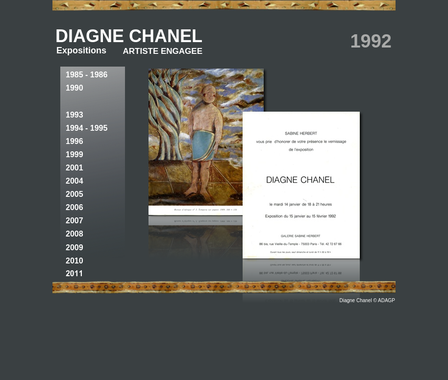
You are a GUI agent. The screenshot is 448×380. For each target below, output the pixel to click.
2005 (74, 194)
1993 (74, 115)
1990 (74, 88)
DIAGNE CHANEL (128, 36)
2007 (74, 220)
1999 (74, 154)
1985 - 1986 (86, 75)
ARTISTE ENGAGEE (162, 51)
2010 (74, 261)
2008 (74, 234)
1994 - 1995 (86, 128)
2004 (74, 181)
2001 (74, 168)
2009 (74, 247)
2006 (74, 207)
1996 (74, 141)
